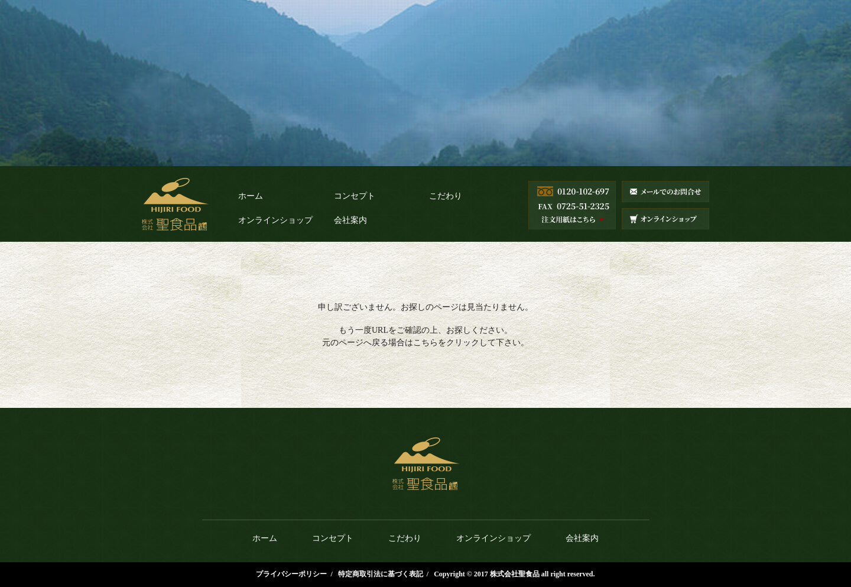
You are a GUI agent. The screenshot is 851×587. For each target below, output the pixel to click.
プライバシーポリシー (291, 574)
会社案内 (350, 220)
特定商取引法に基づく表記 (380, 574)
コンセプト (354, 196)
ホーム (250, 196)
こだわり (445, 196)
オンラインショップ (275, 220)
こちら (425, 342)
